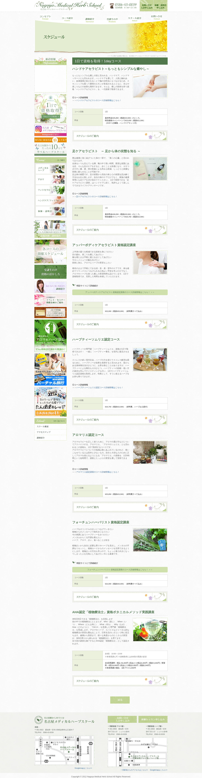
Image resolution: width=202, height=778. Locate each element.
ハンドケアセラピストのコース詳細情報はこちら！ (98, 100)
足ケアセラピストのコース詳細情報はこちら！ (96, 196)
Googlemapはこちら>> (83, 768)
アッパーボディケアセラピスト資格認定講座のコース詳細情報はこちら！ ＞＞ (120, 292)
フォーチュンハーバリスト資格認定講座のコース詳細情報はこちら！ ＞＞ (120, 569)
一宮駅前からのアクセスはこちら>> (134, 770)
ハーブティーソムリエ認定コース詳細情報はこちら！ (99, 387)
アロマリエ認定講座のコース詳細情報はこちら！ (97, 472)
